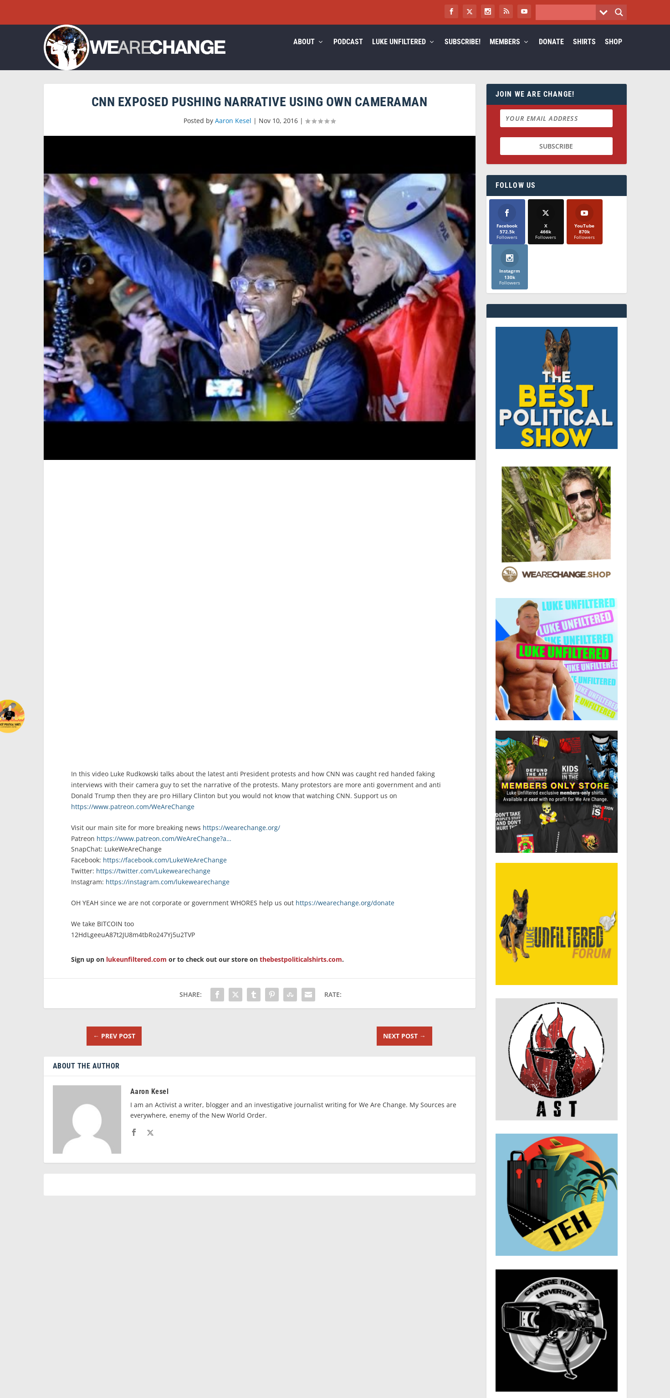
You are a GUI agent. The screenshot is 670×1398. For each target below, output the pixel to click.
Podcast (348, 53)
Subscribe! (463, 53)
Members (505, 53)
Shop (613, 53)
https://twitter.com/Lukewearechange (153, 881)
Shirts (584, 53)
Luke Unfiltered (399, 53)
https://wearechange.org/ (241, 838)
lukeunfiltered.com (136, 970)
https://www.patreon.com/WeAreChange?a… (164, 849)
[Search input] (567, 12)
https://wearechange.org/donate (345, 913)
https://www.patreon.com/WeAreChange (132, 817)
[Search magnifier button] (619, 12)
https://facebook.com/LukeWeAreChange (165, 871)
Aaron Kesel (233, 131)
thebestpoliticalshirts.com (301, 970)
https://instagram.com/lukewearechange (168, 892)
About (304, 53)
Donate (551, 53)
